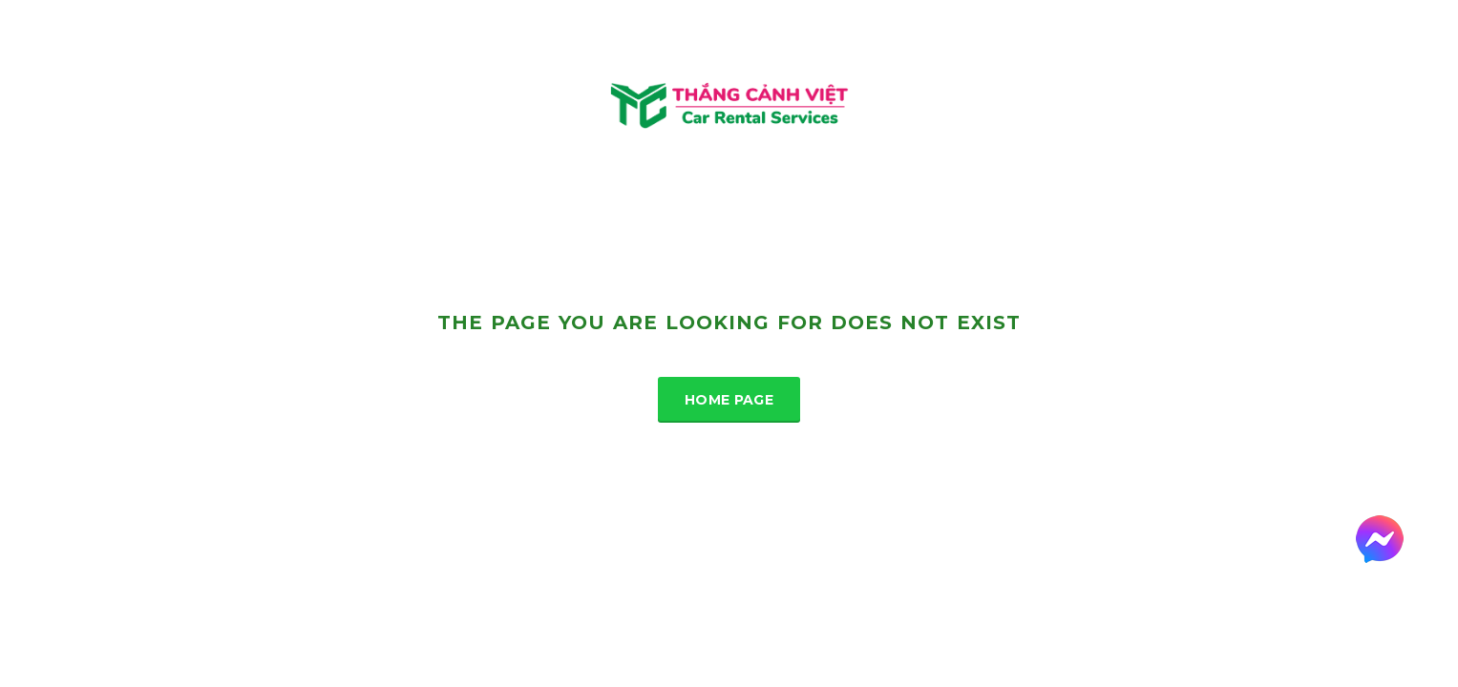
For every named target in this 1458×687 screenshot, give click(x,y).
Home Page (729, 399)
